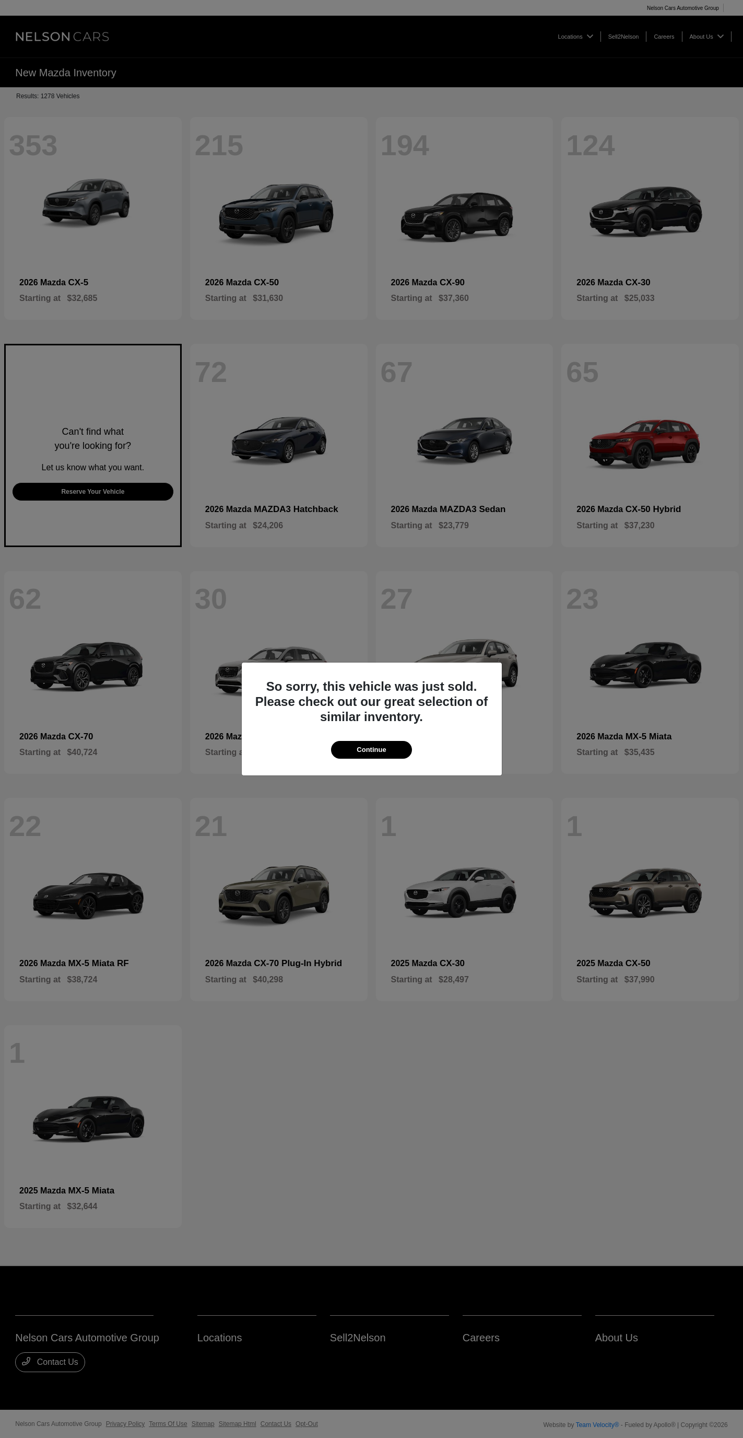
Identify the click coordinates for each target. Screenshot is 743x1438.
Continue (371, 749)
